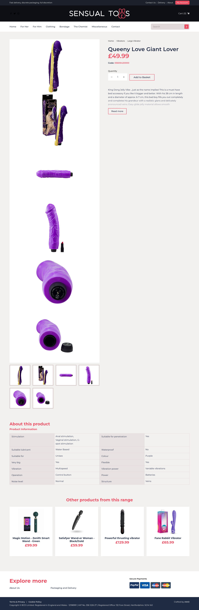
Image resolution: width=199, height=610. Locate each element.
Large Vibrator (134, 41)
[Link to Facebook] (11, 13)
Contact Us (151, 3)
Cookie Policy (35, 602)
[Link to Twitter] (14, 13)
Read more (117, 111)
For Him (37, 26)
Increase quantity (123, 77)
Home (13, 26)
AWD (186, 602)
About (170, 3)
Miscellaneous (99, 26)
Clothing (50, 26)
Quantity (112, 71)
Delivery (161, 3)
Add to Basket (142, 77)
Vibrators (121, 41)
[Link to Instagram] (18, 13)
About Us (15, 588)
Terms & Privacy (17, 602)
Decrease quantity (111, 77)
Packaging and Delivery (63, 588)
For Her (24, 26)
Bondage (65, 26)
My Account (182, 3)
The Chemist (80, 26)
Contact (115, 26)
